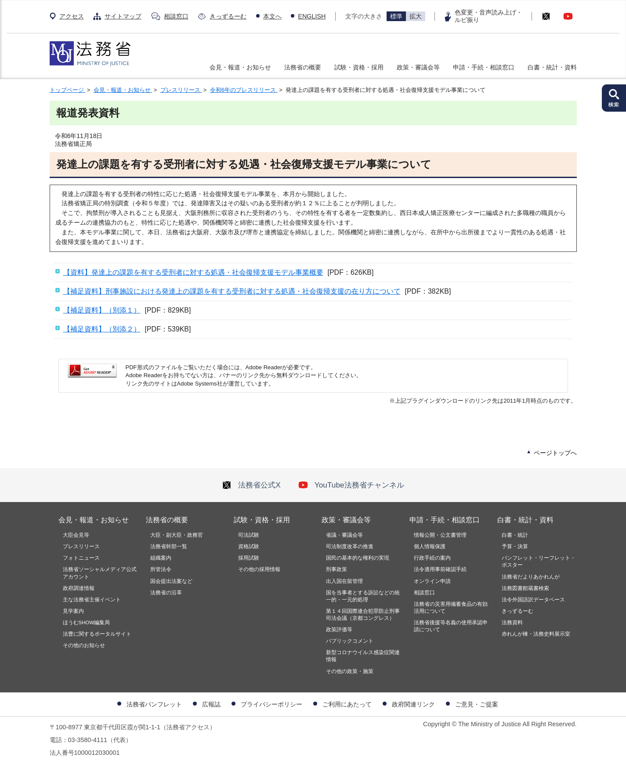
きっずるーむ (228, 16)
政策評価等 (339, 629)
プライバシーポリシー (271, 704)
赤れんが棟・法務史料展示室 (536, 634)
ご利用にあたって (347, 704)
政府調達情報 (78, 588)
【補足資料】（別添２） (102, 329)
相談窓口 (176, 16)
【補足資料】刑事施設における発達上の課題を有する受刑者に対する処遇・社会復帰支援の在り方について (232, 291)
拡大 (415, 16)
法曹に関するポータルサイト (97, 634)
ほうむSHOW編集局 (86, 622)
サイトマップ (123, 16)
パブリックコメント (349, 641)
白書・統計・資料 (552, 67)
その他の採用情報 (259, 569)
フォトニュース (81, 558)
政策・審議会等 (418, 67)
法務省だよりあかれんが (531, 576)
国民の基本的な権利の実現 (357, 558)
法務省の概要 (302, 67)
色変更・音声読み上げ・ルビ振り (488, 16)
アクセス (71, 16)
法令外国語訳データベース (533, 599)
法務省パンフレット (154, 704)
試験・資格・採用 (359, 67)
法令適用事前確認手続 (440, 569)
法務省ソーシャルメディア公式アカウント (100, 573)
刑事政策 (336, 569)
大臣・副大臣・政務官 (176, 535)
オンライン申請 (432, 581)
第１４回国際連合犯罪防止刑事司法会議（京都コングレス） (363, 614)
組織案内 (160, 558)
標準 (396, 16)
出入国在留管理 (344, 581)
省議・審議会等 (344, 535)
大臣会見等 (76, 535)
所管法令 (160, 569)
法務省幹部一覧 (168, 546)
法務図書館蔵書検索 (525, 588)
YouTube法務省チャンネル (351, 484)
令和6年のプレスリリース (244, 90)
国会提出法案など (171, 581)
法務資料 (512, 622)
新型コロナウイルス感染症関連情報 (363, 656)
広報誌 (211, 704)
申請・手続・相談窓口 (483, 67)
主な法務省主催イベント (92, 599)
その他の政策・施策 (349, 671)
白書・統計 (515, 535)
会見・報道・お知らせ (240, 67)
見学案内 (73, 611)
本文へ (272, 16)
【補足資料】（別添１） (102, 310)
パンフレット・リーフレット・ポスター (538, 561)
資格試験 (248, 546)
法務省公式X (251, 484)
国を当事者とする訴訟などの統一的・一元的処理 (363, 596)
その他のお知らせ (84, 645)
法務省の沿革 (166, 592)
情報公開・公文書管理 (440, 535)
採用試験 (248, 558)
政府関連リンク (413, 704)
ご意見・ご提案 (476, 704)
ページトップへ (555, 452)
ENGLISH (312, 16)
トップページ (68, 90)
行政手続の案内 (432, 558)
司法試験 (248, 535)
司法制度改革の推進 (349, 546)
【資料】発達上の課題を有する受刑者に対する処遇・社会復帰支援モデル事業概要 (193, 272)
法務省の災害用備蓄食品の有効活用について (451, 607)
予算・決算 (515, 546)
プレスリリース (181, 90)
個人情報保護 (429, 546)
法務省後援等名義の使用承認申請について (451, 626)
